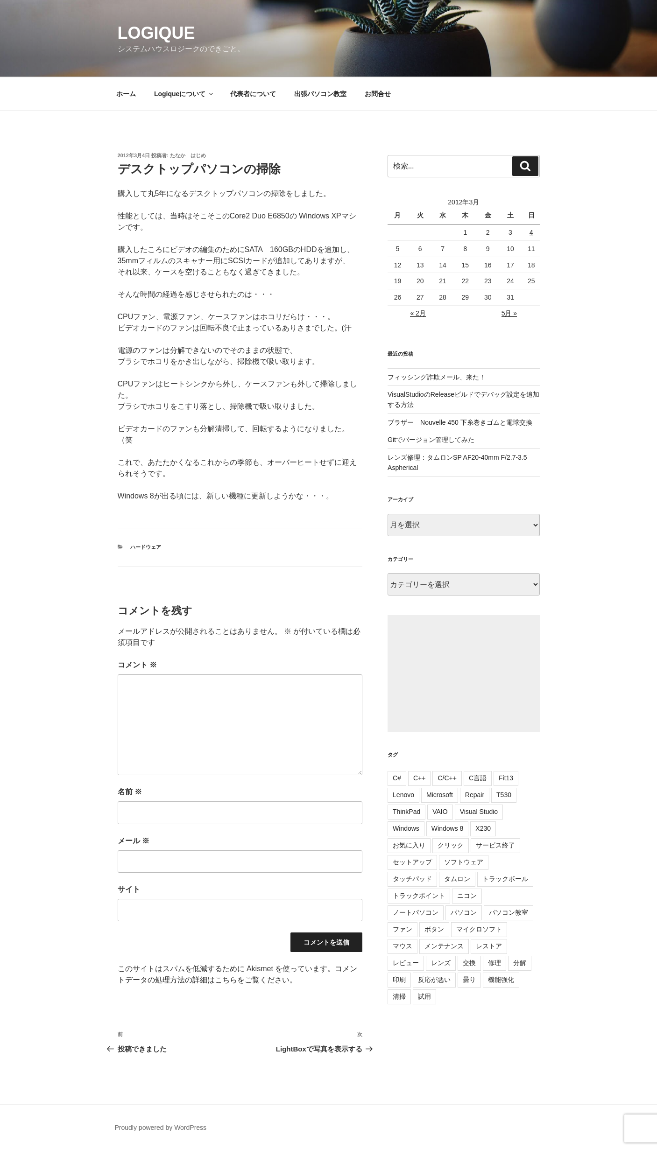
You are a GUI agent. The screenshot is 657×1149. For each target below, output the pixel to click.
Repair (474, 795)
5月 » (509, 313)
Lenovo (403, 795)
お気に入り (409, 845)
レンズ (441, 963)
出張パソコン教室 (320, 94)
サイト (129, 889)
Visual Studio (479, 811)
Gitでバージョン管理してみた (431, 439)
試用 (424, 996)
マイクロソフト (479, 929)
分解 (519, 963)
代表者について (253, 94)
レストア (489, 946)
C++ (419, 778)
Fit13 (506, 778)
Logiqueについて (184, 94)
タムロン (457, 879)
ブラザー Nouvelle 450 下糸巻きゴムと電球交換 (460, 422)
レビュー (406, 963)
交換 (469, 963)
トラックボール (505, 879)
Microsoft (439, 795)
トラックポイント (419, 895)
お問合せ (378, 94)
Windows (406, 828)
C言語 (478, 778)
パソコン (464, 912)
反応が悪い (434, 979)
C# (397, 778)
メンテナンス (444, 946)
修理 (494, 963)
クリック (451, 845)
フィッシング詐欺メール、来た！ (437, 377)
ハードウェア (145, 547)
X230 (483, 828)
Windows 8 (447, 828)
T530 (503, 795)
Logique (156, 32)
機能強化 (501, 979)
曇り (469, 979)
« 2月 (417, 313)
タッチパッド (412, 879)
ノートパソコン (415, 912)
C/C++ (447, 778)
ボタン (434, 929)
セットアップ (412, 862)
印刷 (399, 979)
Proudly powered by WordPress (161, 1127)
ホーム (126, 94)
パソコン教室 (508, 912)
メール (133, 841)
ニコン (467, 895)
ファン (402, 929)
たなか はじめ (188, 155)
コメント (137, 665)
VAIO (439, 811)
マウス (402, 946)
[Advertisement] (463, 673)
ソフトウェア (463, 862)
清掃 (399, 996)
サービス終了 (495, 845)
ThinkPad (406, 811)
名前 (130, 792)
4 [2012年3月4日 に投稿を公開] (531, 232)
